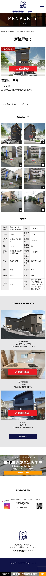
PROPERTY (11, 31)
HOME (3, 31)
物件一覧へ (23, 439)
